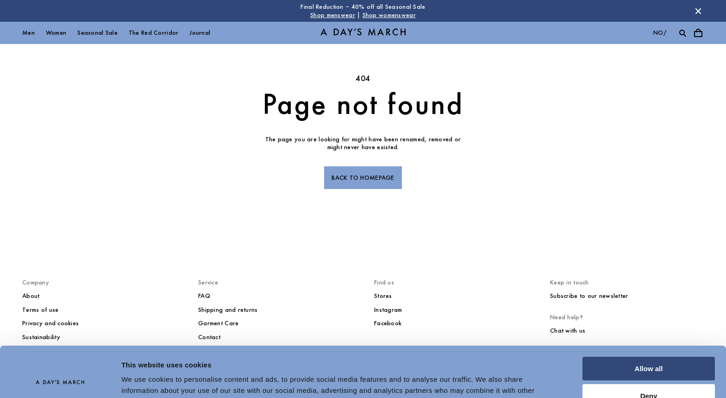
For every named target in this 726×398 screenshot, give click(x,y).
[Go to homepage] (363, 33)
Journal (199, 33)
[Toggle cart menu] (698, 33)
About (30, 296)
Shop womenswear (389, 15)
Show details (142, 380)
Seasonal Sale (97, 33)
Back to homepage (363, 178)
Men (28, 33)
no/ (659, 33)
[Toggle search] (682, 33)
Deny (648, 348)
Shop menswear (332, 15)
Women (56, 33)
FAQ (204, 296)
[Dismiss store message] (698, 11)
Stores (383, 296)
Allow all (649, 321)
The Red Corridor (153, 33)
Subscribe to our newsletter (589, 296)
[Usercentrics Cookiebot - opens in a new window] (59, 380)
